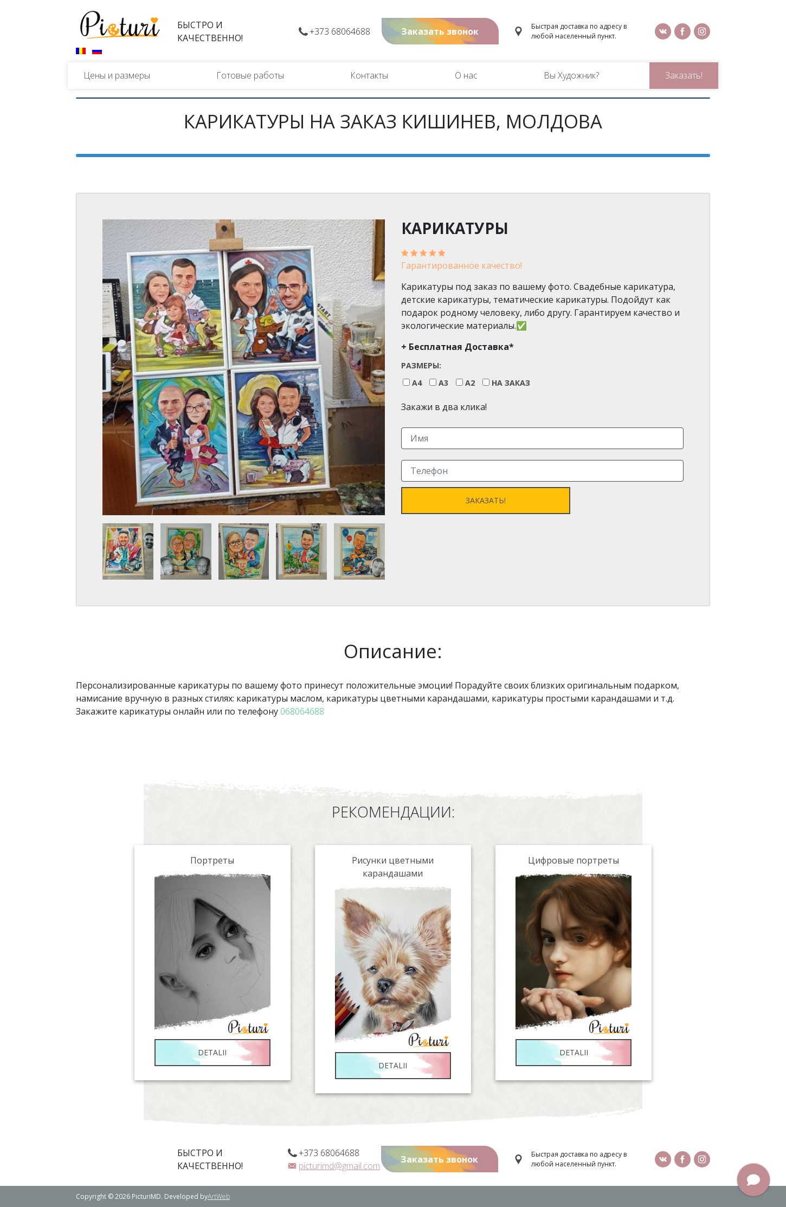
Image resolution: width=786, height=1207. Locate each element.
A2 (470, 383)
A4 (417, 383)
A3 (443, 383)
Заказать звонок (440, 31)
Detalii (212, 1052)
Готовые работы (250, 75)
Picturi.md (120, 24)
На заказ (511, 383)
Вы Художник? (571, 75)
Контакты (369, 75)
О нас (466, 75)
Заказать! (684, 75)
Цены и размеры (116, 75)
